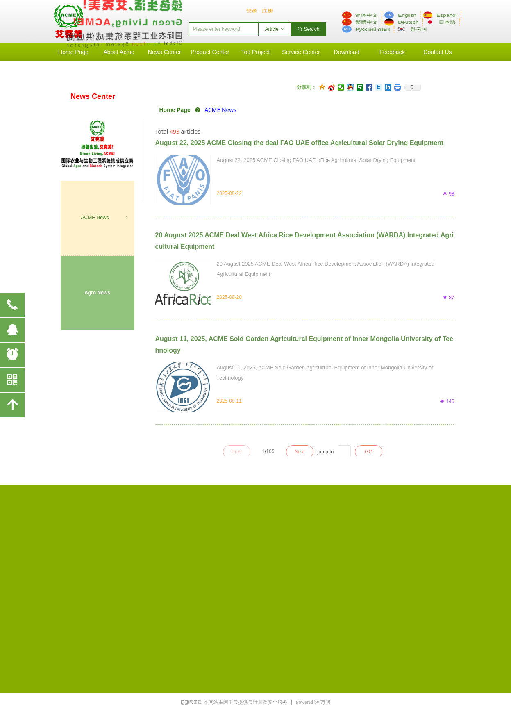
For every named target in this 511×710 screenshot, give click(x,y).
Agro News (97, 293)
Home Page (175, 110)
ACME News (105, 218)
